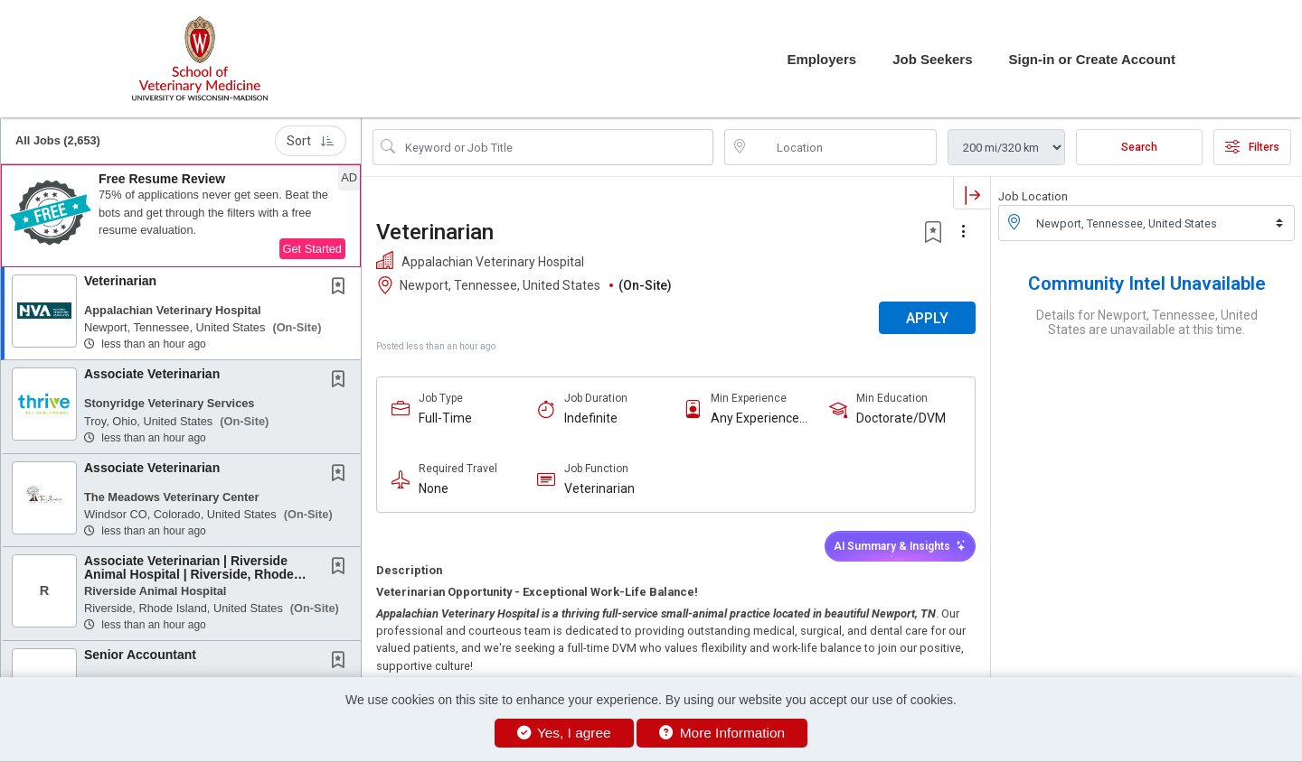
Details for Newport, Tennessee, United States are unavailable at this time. (1147, 322)
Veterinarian (120, 281)
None (433, 488)
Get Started (312, 249)
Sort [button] (311, 141)
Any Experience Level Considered (759, 418)
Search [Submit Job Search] (1139, 147)
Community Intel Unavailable (1147, 283)
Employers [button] (821, 59)
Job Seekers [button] (932, 59)
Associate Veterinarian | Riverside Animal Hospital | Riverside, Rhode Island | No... (189, 574)
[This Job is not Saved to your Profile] (342, 288)
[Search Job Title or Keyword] (555, 147)
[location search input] (843, 147)
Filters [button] (1252, 147)
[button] (181, 215)
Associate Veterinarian (152, 374)
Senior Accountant (140, 654)
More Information (722, 732)
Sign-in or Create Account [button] (1092, 59)
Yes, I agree (564, 732)
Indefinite (591, 418)
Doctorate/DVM (901, 418)
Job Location (1033, 196)
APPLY (927, 318)
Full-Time (445, 418)
